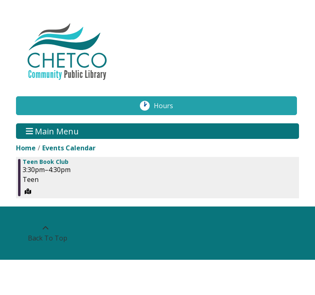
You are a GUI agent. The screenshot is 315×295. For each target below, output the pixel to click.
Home (26, 147)
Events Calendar (69, 147)
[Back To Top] (45, 233)
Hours (168, 106)
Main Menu (52, 130)
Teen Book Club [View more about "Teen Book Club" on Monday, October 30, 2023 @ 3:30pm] (45, 162)
